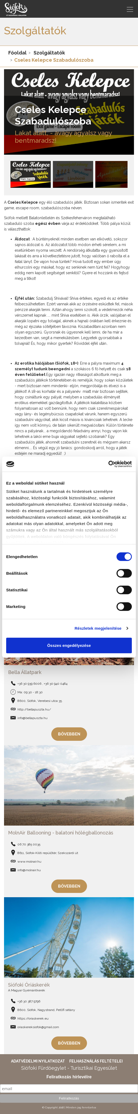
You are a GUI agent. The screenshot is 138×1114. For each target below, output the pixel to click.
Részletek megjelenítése (98, 628)
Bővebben (69, 734)
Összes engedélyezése (69, 645)
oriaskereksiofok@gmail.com (38, 1027)
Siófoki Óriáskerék (29, 985)
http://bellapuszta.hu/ (34, 709)
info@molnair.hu (29, 870)
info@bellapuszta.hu (32, 718)
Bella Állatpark (24, 672)
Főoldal (17, 53)
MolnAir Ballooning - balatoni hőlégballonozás (60, 833)
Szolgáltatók (49, 53)
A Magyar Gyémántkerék (26, 990)
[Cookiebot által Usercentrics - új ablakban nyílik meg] (108, 464)
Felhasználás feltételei (96, 1061)
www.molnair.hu (29, 861)
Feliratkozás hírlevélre (69, 1077)
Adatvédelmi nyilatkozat (38, 1061)
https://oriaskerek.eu (33, 1018)
